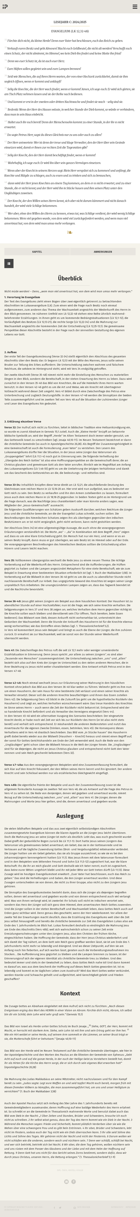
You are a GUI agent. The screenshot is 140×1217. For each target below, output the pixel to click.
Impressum (131, 1207)
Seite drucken (83, 1207)
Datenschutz (117, 1207)
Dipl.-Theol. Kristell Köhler (70, 1170)
